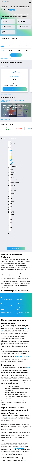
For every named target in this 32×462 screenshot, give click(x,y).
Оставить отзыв (16, 162)
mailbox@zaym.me (6, 427)
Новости (3, 100)
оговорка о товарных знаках (20, 445)
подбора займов (19, 362)
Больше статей (4, 119)
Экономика (9, 100)
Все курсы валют (5, 58)
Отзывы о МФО (4, 410)
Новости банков (8, 114)
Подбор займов (4, 419)
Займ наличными (14, 76)
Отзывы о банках (5, 408)
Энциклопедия (4, 402)
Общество (15, 100)
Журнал (3, 400)
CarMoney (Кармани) (8, 144)
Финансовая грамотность (22, 270)
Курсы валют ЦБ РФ (5, 406)
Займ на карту (20, 408)
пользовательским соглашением (8, 440)
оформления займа (10, 331)
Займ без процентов (21, 415)
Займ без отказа (20, 419)
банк (25, 242)
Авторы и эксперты (15, 394)
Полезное (21, 100)
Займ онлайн (20, 404)
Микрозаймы (20, 400)
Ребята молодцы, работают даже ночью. (13, 146)
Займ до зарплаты (21, 417)
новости (15, 175)
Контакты (7, 394)
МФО (2, 244)
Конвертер (16, 55)
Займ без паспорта (21, 413)
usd (2, 46)
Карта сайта (14, 397)
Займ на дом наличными (22, 406)
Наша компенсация (5, 397)
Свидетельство (4, 446)
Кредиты (3, 415)
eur (2, 51)
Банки (2, 412)
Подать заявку (14, 89)
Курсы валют (4, 101)
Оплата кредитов (5, 417)
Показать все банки (6, 134)
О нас (2, 394)
